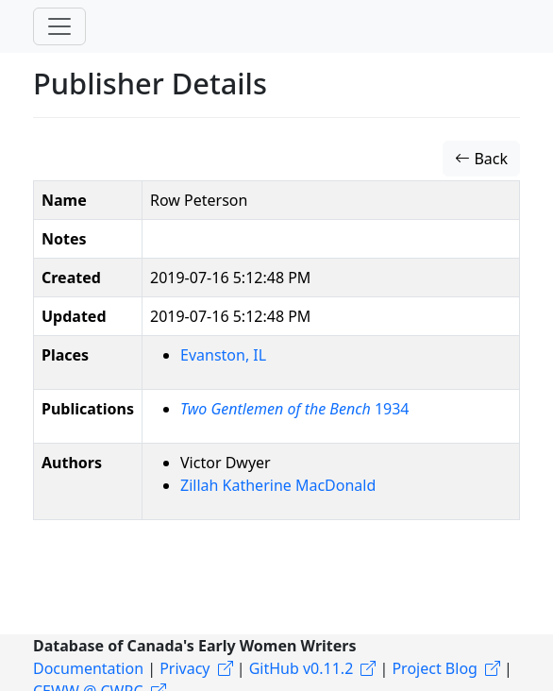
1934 (294, 408)
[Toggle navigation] (59, 26)
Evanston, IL (223, 355)
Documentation (88, 668)
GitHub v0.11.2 (301, 668)
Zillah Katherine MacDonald (278, 485)
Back (481, 158)
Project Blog (434, 668)
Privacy (184, 668)
